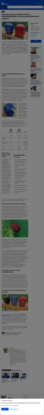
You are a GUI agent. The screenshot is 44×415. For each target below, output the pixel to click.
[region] (22, 407)
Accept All (5, 409)
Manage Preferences (14, 409)
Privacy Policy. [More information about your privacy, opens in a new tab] (16, 405)
